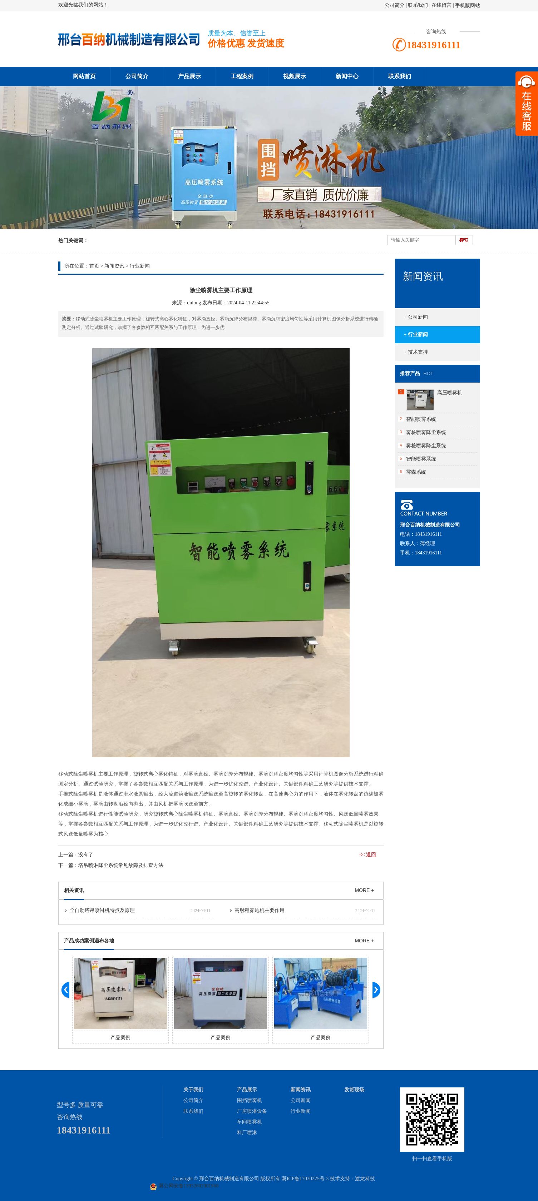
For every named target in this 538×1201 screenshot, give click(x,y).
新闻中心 (347, 76)
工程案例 (242, 76)
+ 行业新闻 (416, 334)
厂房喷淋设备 (252, 1111)
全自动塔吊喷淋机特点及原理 (102, 910)
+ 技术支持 (416, 352)
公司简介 (395, 5)
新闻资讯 (114, 266)
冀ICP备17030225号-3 (305, 1178)
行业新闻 (140, 266)
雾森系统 (416, 472)
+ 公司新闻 (416, 317)
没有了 (85, 854)
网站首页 (84, 76)
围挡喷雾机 (249, 1100)
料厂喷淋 (247, 1132)
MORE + (364, 890)
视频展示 (294, 76)
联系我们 (418, 5)
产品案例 (120, 1037)
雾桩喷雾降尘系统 (426, 432)
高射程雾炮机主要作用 (260, 910)
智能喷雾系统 (421, 419)
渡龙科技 (365, 1178)
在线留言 (441, 5)
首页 (94, 266)
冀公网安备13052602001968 (189, 1185)
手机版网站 (467, 5)
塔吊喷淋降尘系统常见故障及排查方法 (120, 865)
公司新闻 (301, 1100)
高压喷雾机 (449, 392)
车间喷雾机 (249, 1122)
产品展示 (189, 76)
